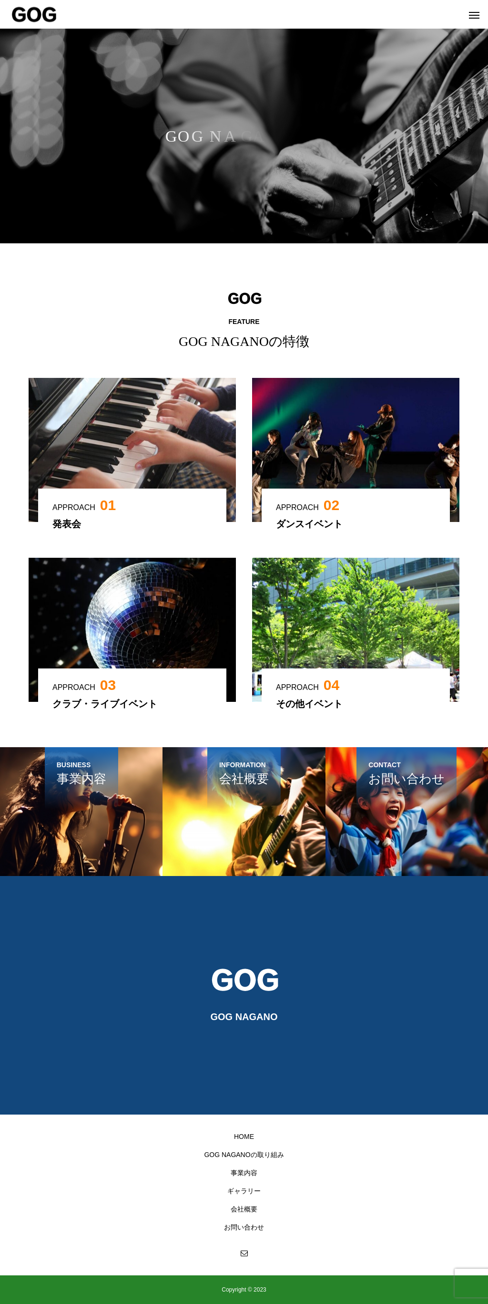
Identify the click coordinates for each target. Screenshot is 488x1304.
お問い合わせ (244, 1227)
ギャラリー (244, 1191)
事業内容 (244, 1173)
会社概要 (244, 1209)
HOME (244, 1136)
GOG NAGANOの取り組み (244, 1154)
